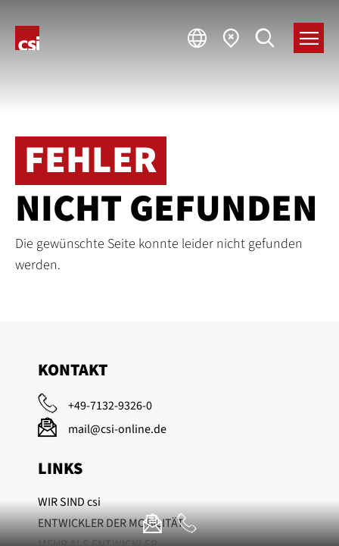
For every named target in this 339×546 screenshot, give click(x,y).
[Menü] (309, 38)
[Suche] (265, 38)
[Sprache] (197, 38)
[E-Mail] (152, 523)
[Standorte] (231, 38)
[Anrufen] (187, 523)
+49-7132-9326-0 (110, 405)
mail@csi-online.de (117, 429)
